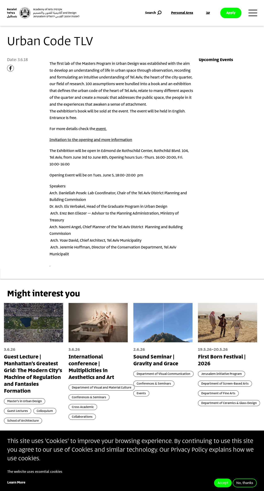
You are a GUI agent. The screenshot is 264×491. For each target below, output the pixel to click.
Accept (223, 482)
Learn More (16, 482)
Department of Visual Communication (163, 374)
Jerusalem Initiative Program (221, 374)
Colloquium (45, 411)
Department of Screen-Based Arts (225, 383)
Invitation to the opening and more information (90, 140)
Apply (230, 12)
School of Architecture (23, 421)
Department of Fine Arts (218, 393)
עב (208, 12)
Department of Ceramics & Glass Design (229, 403)
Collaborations (82, 417)
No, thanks (244, 482)
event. (101, 129)
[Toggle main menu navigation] (252, 13)
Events (141, 393)
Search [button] (153, 13)
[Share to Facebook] (10, 68)
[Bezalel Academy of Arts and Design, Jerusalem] (43, 13)
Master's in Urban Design (24, 401)
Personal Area (182, 12)
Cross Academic (83, 407)
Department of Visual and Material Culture (101, 387)
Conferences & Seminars (89, 397)
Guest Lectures (17, 411)
